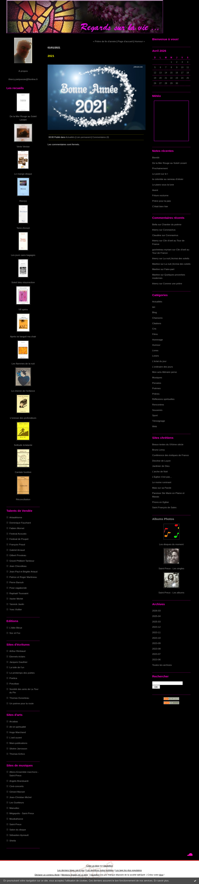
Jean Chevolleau (18, 566)
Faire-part (169, 269)
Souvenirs (157, 410)
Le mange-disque (23, 173)
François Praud (17, 544)
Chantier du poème (171, 224)
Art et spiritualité (17, 726)
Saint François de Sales (164, 507)
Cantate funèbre (23, 472)
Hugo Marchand (17, 732)
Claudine (156, 235)
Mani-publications (18, 743)
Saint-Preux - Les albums (171, 592)
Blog (154, 312)
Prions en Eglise (160, 502)
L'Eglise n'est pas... (162, 476)
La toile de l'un (16, 667)
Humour (156, 345)
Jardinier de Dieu (161, 466)
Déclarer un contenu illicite (47, 875)
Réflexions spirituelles (163, 399)
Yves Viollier (15, 609)
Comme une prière (172, 283)
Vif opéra (23, 309)
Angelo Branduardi (18, 781)
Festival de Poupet (18, 539)
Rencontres (158, 404)
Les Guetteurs (16, 802)
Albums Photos (163, 519)
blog (161, 875)
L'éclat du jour (159, 361)
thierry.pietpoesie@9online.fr (23, 79)
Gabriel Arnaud (17, 550)
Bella (154, 224)
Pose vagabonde (18, 588)
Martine (156, 264)
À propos (23, 71)
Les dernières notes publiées (100, 870)
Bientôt (155, 157)
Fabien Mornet (16, 528)
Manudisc (14, 808)
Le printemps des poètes (22, 672)
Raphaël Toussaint (18, 593)
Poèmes (156, 388)
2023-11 (156, 632)
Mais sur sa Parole (161, 487)
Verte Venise (23, 146)
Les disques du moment (171, 544)
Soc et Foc (14, 633)
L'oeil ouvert (15, 737)
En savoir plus (161, 880)
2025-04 (156, 616)
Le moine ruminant (161, 482)
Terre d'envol (23, 228)
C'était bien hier (160, 206)
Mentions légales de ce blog (74, 875)
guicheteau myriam (162, 249)
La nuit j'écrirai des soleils (176, 258)
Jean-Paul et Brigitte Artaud (23, 571)
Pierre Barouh (16, 582)
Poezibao (14, 683)
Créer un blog (92, 866)
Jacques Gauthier (18, 662)
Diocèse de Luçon (161, 460)
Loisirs (155, 355)
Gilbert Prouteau (17, 555)
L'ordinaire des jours (162, 366)
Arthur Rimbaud (17, 651)
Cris (154, 328)
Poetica (13, 678)
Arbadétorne (15, 517)
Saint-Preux (15, 824)
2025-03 (156, 621)
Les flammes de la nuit (23, 363)
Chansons (157, 318)
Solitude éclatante (23, 445)
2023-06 (156, 659)
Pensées (156, 383)
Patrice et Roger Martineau (23, 577)
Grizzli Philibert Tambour (21, 560)
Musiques (157, 377)
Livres (155, 350)
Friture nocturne (160, 195)
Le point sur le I (160, 173)
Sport (155, 415)
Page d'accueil (125, 41)
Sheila (12, 840)
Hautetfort (108, 866)
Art (153, 307)
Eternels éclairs (17, 656)
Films (155, 334)
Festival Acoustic (18, 533)
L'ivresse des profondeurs (23, 418)
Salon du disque (17, 829)
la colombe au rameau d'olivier (167, 179)
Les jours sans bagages (23, 255)
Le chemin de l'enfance (23, 391)
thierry (155, 229)
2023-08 (156, 648)
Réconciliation (23, 499)
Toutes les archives (162, 665)
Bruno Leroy (158, 449)
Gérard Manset (17, 791)
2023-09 (156, 643)
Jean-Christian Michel (20, 797)
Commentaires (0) (100, 137)
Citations (156, 323)
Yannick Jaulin (16, 604)
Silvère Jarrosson (18, 748)
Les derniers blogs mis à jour (70, 870)
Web (154, 426)
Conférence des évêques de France (170, 455)
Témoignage (158, 421)
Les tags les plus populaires (128, 870)
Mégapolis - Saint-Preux (21, 813)
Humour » (140, 41)
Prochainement (160, 168)
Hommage (157, 339)
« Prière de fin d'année (104, 41)
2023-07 (156, 654)
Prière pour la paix (161, 201)
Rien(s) (23, 201)
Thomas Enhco (17, 754)
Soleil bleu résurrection (23, 282)
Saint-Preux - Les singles (171, 568)
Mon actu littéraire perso (164, 372)
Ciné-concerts (16, 786)
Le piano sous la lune (163, 184)
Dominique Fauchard (20, 522)
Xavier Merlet (16, 598)
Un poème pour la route (21, 703)
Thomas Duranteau (19, 698)
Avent (155, 190)
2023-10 (156, 638)
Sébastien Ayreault (19, 835)
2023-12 (156, 627)
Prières (155, 393)
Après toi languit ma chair (23, 336)
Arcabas (13, 721)
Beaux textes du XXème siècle (167, 444)
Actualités (157, 301)
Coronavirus (169, 229)
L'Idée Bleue (15, 627)
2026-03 (156, 610)
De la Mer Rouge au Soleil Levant (169, 163)
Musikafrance (16, 818)
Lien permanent (83, 137)
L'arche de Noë (160, 471)
